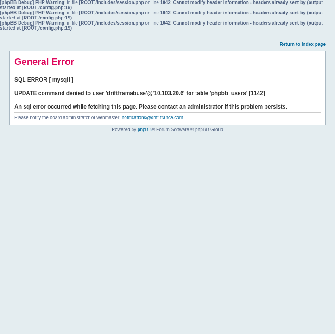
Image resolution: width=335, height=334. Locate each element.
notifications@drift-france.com (152, 117)
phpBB (145, 129)
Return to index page (303, 44)
